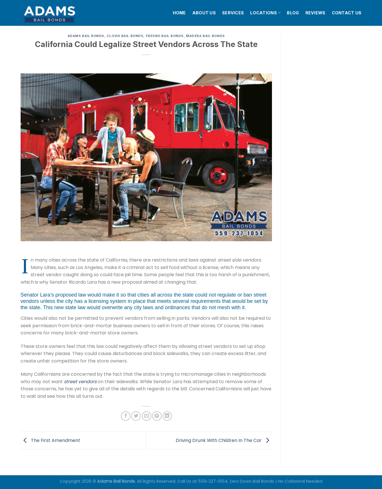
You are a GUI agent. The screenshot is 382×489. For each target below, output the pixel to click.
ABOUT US (204, 12)
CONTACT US (347, 12)
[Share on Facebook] (125, 416)
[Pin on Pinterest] (157, 416)
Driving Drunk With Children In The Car (224, 440)
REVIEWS (315, 12)
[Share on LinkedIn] (167, 416)
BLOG (293, 12)
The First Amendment (50, 440)
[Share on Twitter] (136, 416)
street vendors (80, 381)
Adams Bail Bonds (86, 36)
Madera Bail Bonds (205, 36)
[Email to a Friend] (146, 416)
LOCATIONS (265, 12)
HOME (179, 12)
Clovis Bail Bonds (125, 36)
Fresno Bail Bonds (165, 36)
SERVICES (233, 12)
